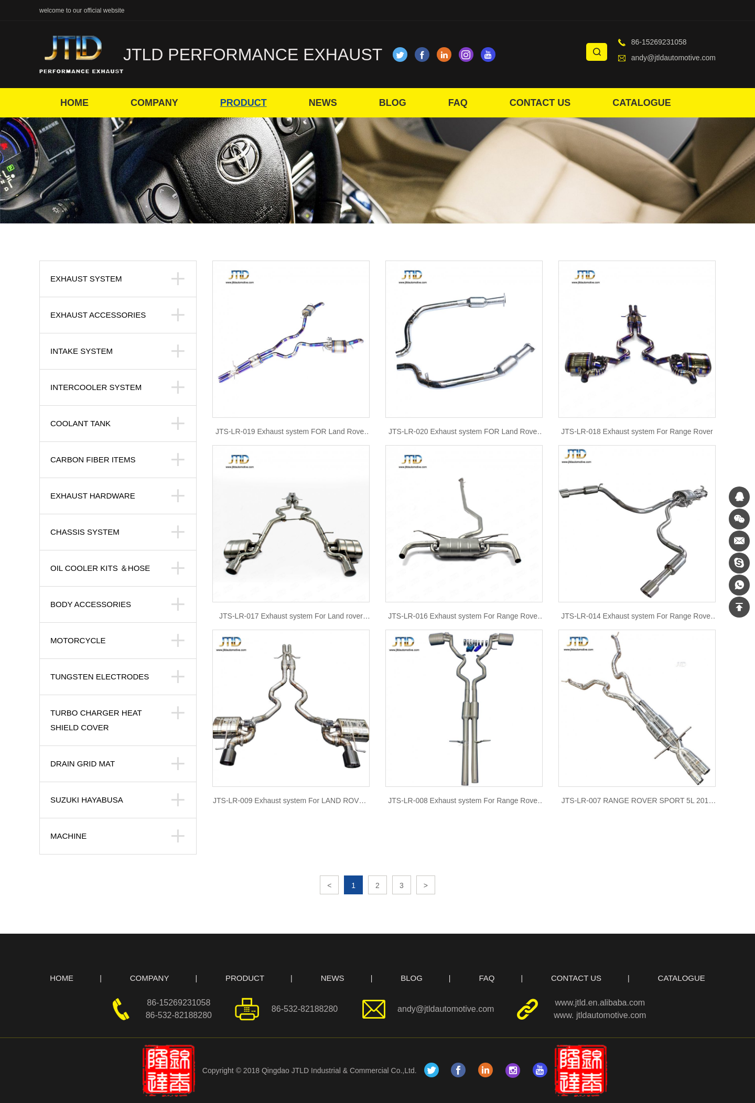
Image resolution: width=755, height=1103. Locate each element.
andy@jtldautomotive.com (673, 57)
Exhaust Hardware (92, 495)
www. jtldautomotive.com (600, 1015)
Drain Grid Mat (82, 763)
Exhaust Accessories (98, 314)
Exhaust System (86, 278)
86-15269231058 (659, 42)
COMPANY (154, 103)
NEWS (323, 103)
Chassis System (85, 531)
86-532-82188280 (179, 1015)
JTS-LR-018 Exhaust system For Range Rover (637, 431)
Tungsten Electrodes (99, 676)
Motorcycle (78, 640)
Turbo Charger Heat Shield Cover (96, 720)
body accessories (90, 604)
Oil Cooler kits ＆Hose (100, 568)
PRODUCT (243, 103)
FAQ (458, 103)
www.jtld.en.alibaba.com (600, 1002)
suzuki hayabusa (86, 799)
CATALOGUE (641, 103)
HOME (74, 103)
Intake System (81, 351)
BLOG (392, 103)
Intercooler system (96, 387)
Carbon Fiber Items (93, 459)
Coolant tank (80, 423)
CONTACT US (540, 103)
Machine (68, 835)
